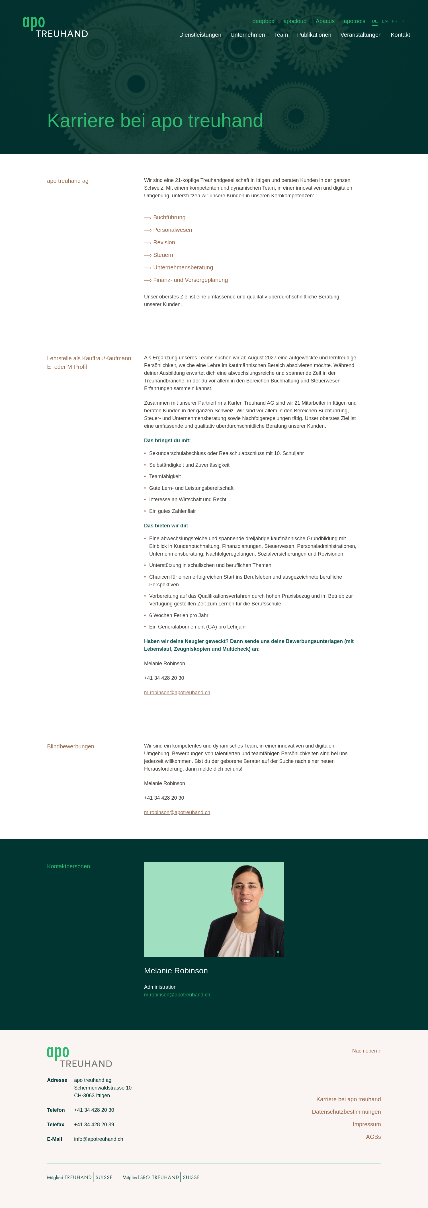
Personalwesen (172, 230)
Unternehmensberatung (183, 267)
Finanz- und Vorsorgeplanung (190, 280)
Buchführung (169, 217)
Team (281, 35)
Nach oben (364, 1051)
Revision (164, 242)
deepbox (264, 21)
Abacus (325, 21)
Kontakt (400, 35)
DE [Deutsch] (375, 21)
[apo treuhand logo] (55, 20)
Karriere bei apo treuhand (348, 1099)
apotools (354, 21)
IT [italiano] (403, 21)
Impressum (367, 1124)
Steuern (163, 255)
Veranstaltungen (361, 35)
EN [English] (385, 21)
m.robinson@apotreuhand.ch (177, 692)
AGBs (373, 1137)
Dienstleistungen (200, 35)
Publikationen (314, 35)
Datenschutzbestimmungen (346, 1112)
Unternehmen (247, 35)
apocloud (294, 21)
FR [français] (395, 21)
